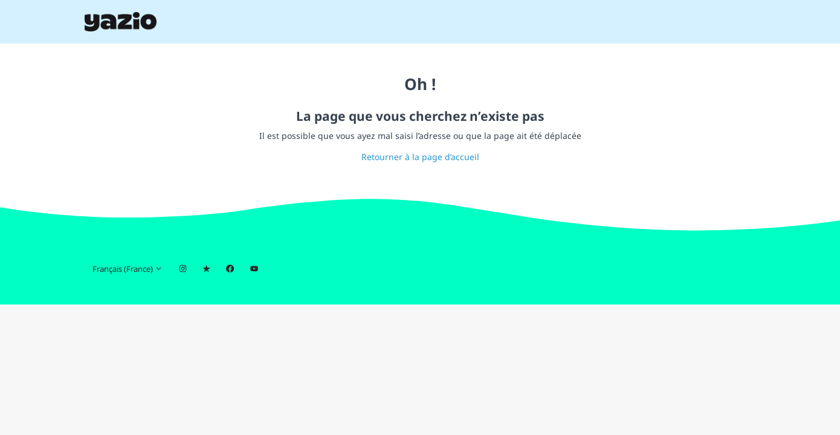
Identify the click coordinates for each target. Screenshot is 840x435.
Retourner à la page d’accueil (420, 157)
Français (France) (127, 268)
